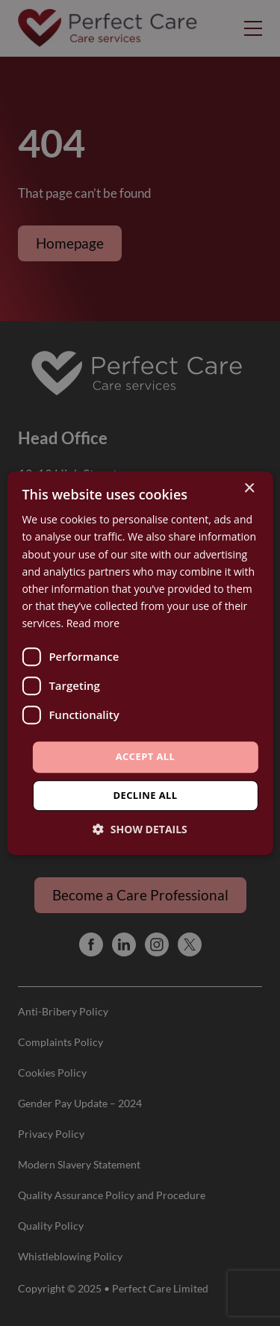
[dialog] (140, 663)
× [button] (249, 488)
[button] (140, 829)
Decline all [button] (145, 795)
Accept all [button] (145, 756)
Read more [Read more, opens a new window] (92, 623)
